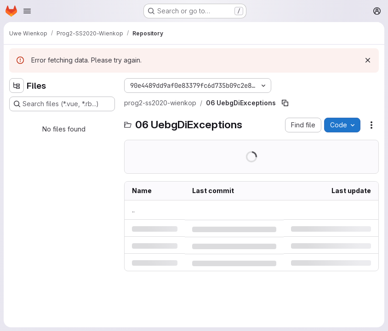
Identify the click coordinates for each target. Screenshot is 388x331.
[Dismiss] (367, 60)
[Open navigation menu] (27, 11)
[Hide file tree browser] (16, 85)
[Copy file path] (285, 103)
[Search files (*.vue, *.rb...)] (62, 104)
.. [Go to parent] (133, 210)
